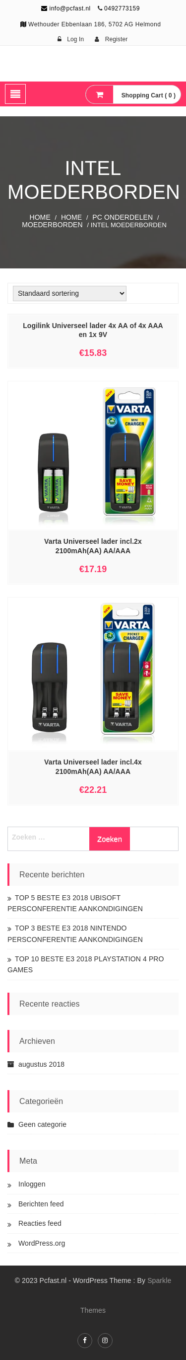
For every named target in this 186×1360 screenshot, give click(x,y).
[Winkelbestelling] (69, 293)
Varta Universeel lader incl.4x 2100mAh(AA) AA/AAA (93, 766)
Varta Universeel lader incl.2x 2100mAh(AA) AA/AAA (93, 546)
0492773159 (122, 8)
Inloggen (32, 1184)
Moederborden (52, 225)
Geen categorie (42, 1124)
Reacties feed (40, 1223)
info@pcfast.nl (66, 8)
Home (39, 217)
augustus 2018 (41, 1064)
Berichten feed (41, 1204)
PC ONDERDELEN (122, 217)
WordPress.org (41, 1243)
